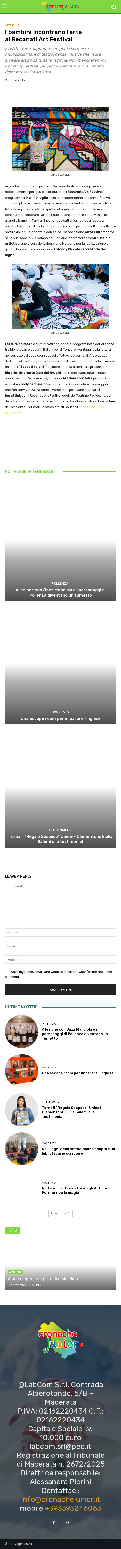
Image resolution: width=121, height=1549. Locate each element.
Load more (60, 1213)
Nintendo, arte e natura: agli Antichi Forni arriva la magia (74, 1190)
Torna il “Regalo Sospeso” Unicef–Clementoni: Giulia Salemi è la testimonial (61, 839)
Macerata (60, 711)
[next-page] (16, 857)
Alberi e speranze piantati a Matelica (43, 1278)
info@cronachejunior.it (60, 1499)
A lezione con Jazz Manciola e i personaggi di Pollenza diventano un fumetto (60, 592)
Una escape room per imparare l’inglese (61, 718)
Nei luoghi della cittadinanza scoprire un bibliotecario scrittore (78, 1151)
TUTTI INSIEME (60, 829)
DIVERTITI (12, 24)
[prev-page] (8, 857)
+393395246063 (73, 1508)
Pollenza (60, 583)
